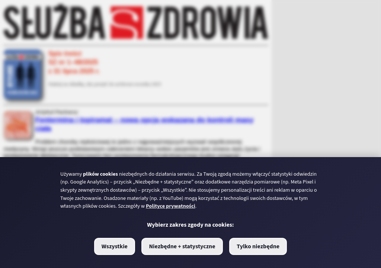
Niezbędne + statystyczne (182, 246)
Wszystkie (115, 246)
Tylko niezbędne (258, 246)
